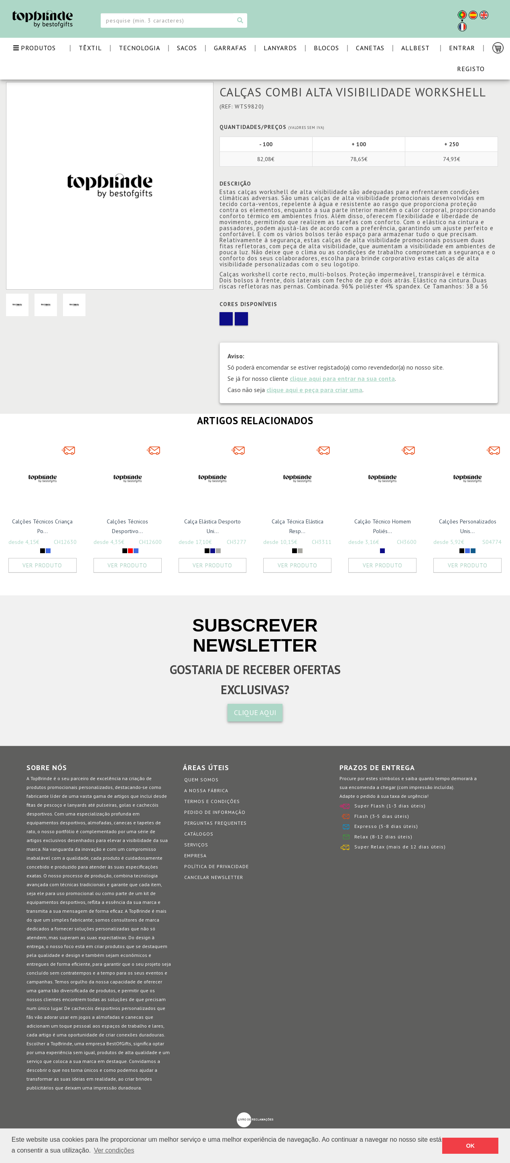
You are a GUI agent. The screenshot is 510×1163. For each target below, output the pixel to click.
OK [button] (470, 1146)
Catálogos (198, 834)
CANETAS (370, 48)
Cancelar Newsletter (213, 877)
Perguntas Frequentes (215, 823)
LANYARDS (280, 48)
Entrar (462, 48)
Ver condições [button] (114, 1150)
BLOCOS (326, 48)
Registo (471, 69)
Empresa (195, 855)
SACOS (187, 48)
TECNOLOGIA (139, 48)
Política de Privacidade (216, 866)
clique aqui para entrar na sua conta (342, 378)
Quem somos (201, 780)
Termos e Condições (212, 801)
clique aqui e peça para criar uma (314, 390)
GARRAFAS (230, 48)
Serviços (196, 845)
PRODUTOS (34, 48)
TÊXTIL (90, 48)
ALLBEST (415, 48)
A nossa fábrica (206, 790)
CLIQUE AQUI (255, 712)
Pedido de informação (215, 812)
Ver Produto (42, 565)
